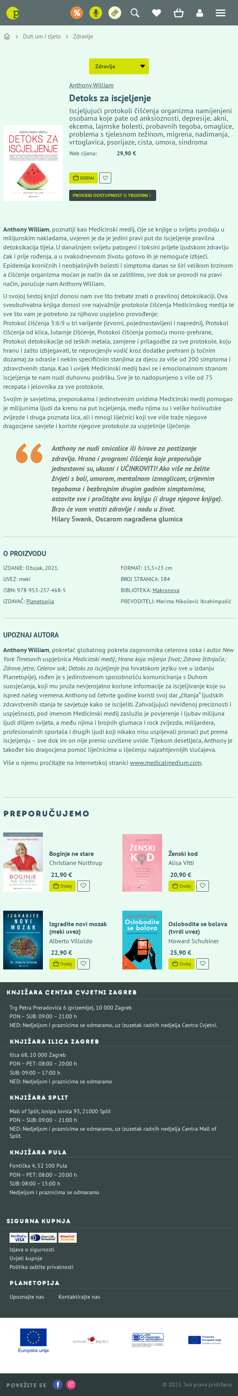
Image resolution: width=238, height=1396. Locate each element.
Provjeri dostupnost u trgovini (113, 195)
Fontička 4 (22, 1165)
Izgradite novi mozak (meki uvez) (78, 927)
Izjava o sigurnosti (32, 1249)
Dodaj (83, 178)
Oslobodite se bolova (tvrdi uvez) (197, 927)
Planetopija (40, 601)
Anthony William (91, 85)
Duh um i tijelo (42, 36)
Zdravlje (83, 36)
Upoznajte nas (27, 1296)
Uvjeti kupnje (26, 1258)
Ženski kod (183, 853)
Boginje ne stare (71, 853)
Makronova (166, 590)
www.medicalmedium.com (165, 763)
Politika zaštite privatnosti (42, 1266)
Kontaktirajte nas (79, 1296)
